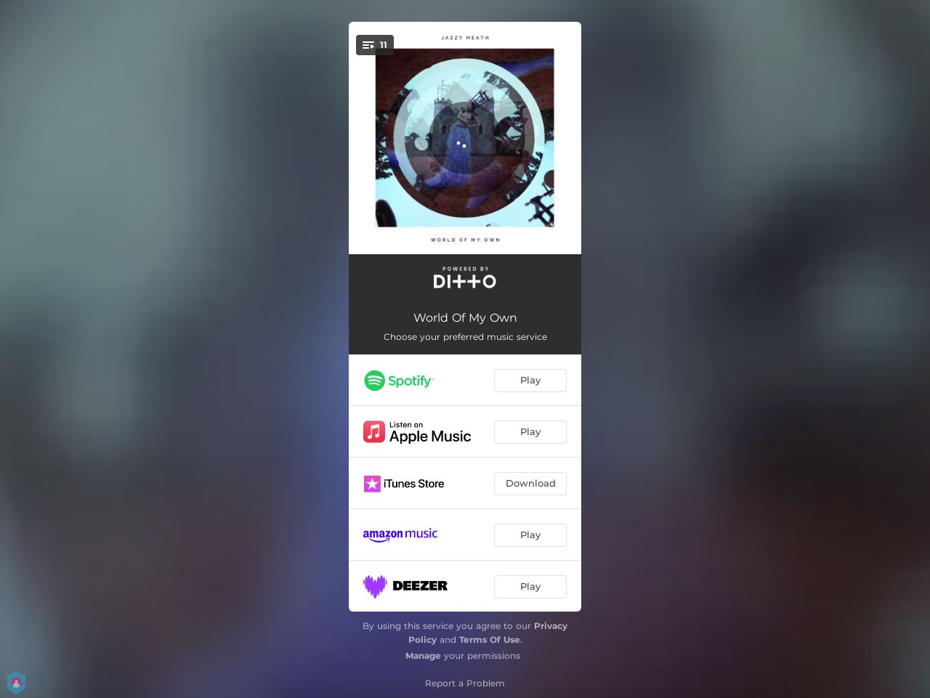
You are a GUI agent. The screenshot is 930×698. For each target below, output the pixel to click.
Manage (423, 655)
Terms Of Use (489, 639)
